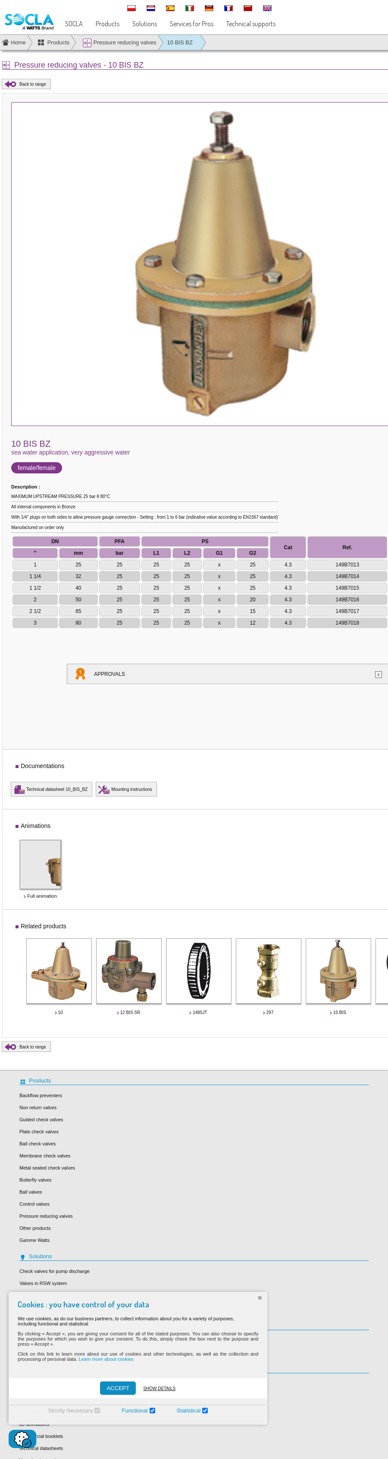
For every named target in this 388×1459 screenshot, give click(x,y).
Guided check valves (41, 1119)
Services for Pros (191, 23)
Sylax (208, 1395)
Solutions (144, 23)
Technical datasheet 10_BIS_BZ (57, 789)
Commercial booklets (41, 1436)
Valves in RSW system (43, 1283)
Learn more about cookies (97, 1359)
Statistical (180, 1410)
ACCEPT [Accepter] (109, 1388)
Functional (126, 1410)
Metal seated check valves (47, 1167)
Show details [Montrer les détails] (151, 1388)
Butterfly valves (35, 1179)
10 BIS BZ (180, 42)
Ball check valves (37, 1143)
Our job (210, 1340)
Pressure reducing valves (119, 43)
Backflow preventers (40, 1095)
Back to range (32, 84)
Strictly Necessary (62, 1410)
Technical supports (250, 23)
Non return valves (37, 1107)
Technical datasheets (41, 1448)
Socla (208, 1383)
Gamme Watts (34, 1240)
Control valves (34, 1204)
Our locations (216, 1352)
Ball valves (30, 1192)
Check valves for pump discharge (54, 1271)
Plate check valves (39, 1131)
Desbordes (213, 1407)
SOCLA (74, 23)
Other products (35, 1228)
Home (18, 42)
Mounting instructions (131, 789)
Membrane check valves (45, 1155)
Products (107, 23)
